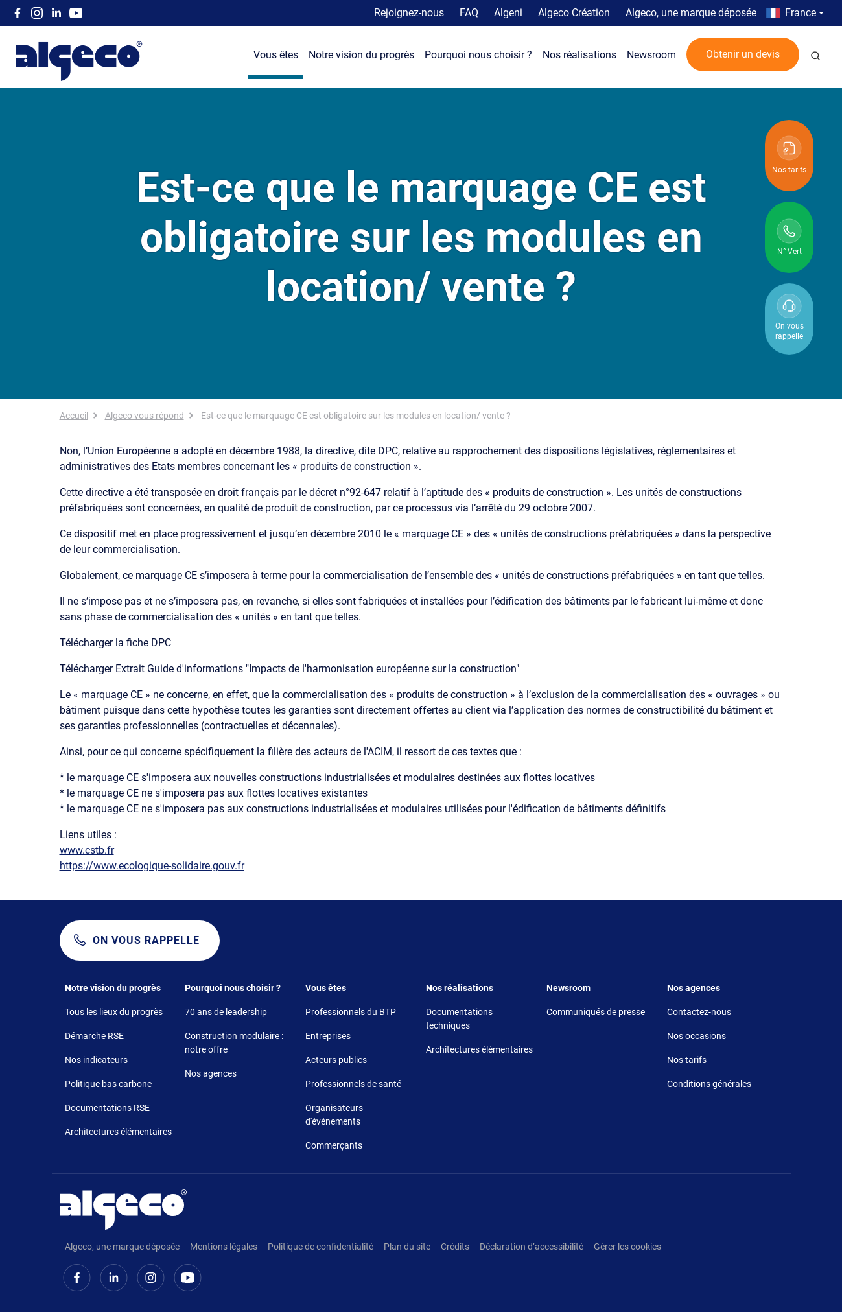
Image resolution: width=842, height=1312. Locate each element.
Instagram (37, 13)
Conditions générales (709, 1084)
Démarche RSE (94, 1036)
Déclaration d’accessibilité (531, 1246)
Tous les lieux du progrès (114, 1012)
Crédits (455, 1246)
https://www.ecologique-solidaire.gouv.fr (152, 866)
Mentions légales (223, 1246)
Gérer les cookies (627, 1246)
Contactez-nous (699, 1012)
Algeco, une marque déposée (691, 12)
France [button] (800, 12)
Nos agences (211, 1073)
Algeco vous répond (144, 415)
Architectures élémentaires (118, 1132)
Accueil (74, 415)
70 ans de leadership (226, 1012)
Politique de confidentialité (320, 1246)
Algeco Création (574, 12)
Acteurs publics (336, 1060)
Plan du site (407, 1246)
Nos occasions (696, 1036)
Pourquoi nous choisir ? (478, 55)
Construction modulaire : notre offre (234, 1043)
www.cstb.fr (87, 850)
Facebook (17, 13)
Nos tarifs (687, 1060)
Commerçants (333, 1145)
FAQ (469, 12)
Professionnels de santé (353, 1084)
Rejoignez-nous (409, 12)
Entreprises (328, 1036)
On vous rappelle (146, 940)
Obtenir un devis (743, 54)
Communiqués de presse (595, 1012)
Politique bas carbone (108, 1084)
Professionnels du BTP (350, 1012)
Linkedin (56, 13)
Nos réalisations (579, 55)
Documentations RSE (107, 1108)
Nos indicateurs (96, 1060)
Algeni (508, 12)
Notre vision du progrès (361, 55)
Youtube (76, 13)
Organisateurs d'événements (334, 1115)
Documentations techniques (459, 1019)
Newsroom (651, 55)
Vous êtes (275, 55)
